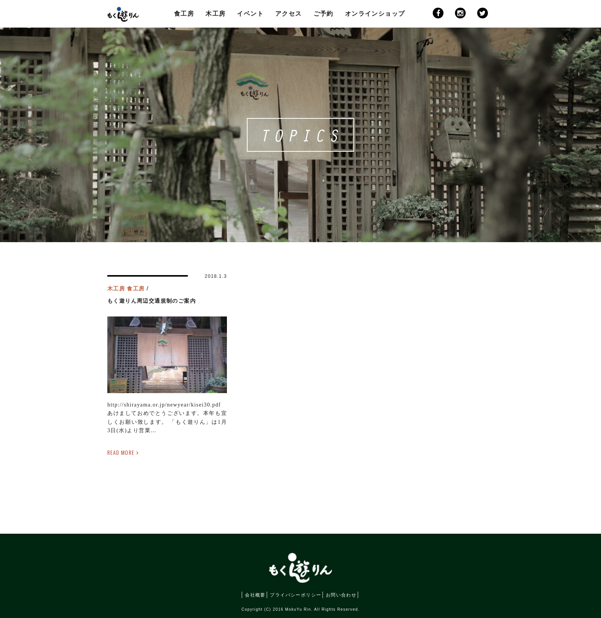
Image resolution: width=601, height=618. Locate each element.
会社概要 (255, 595)
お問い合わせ (341, 594)
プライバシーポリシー (295, 595)
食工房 (184, 13)
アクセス (288, 13)
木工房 (215, 13)
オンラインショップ (375, 13)
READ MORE (121, 452)
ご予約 (323, 13)
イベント (250, 13)
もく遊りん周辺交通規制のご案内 (151, 301)
